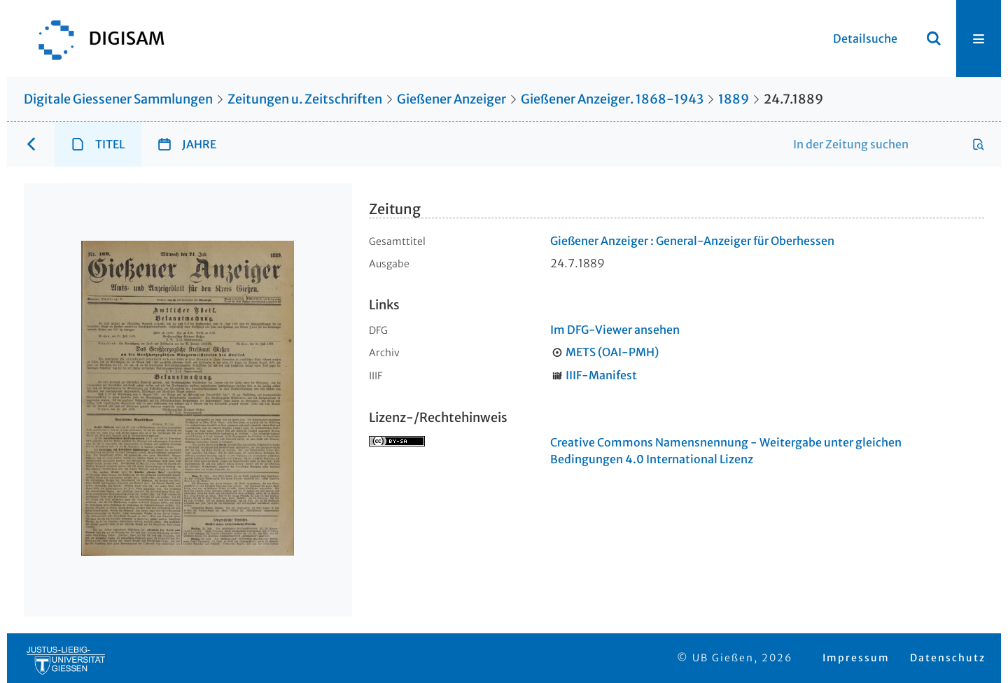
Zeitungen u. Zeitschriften (304, 99)
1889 (733, 99)
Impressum (856, 658)
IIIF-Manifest (601, 375)
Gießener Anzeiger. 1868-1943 (612, 99)
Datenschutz (948, 658)
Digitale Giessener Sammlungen (118, 99)
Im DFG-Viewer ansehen (615, 330)
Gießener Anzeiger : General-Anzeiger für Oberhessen (692, 241)
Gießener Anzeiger (451, 99)
